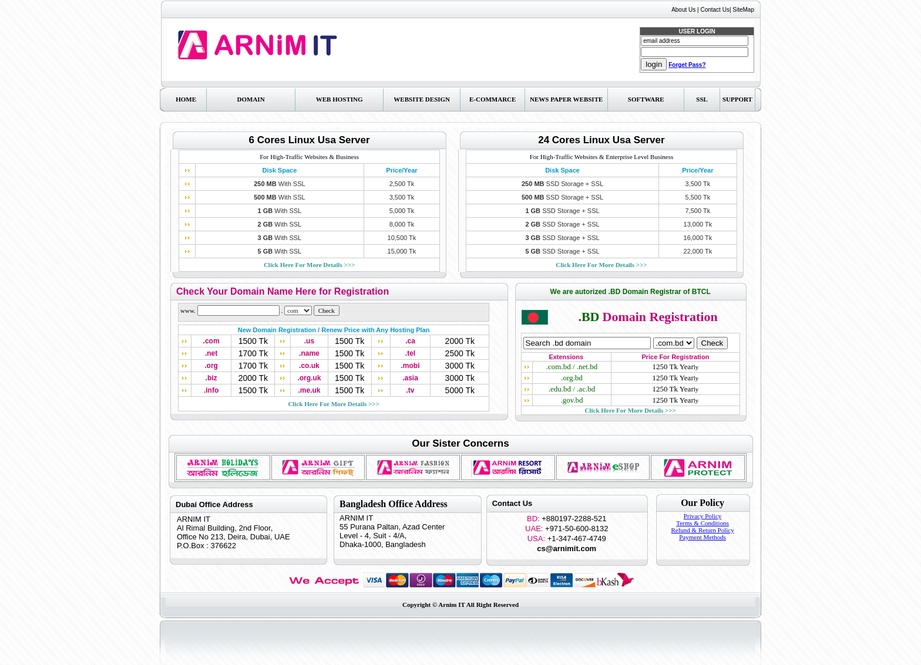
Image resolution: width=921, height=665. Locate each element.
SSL (702, 99)
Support (737, 99)
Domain (251, 99)
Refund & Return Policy (702, 530)
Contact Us (714, 9)
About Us (683, 9)
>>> (309, 264)
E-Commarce (492, 99)
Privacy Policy (702, 515)
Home (186, 99)
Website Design (422, 99)
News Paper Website (566, 99)
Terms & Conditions (702, 522)
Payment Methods (702, 537)
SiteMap (743, 9)
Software (646, 99)
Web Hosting (339, 99)
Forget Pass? (686, 65)
